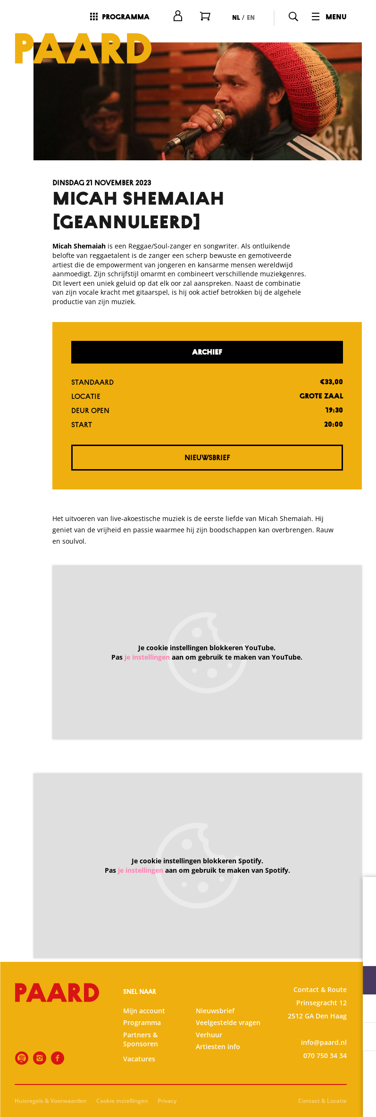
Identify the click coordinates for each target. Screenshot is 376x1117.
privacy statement (258, 949)
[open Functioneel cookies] (361, 981)
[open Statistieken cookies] (361, 1009)
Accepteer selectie (295, 1099)
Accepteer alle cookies (296, 1072)
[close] (361, 894)
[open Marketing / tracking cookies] (361, 1038)
